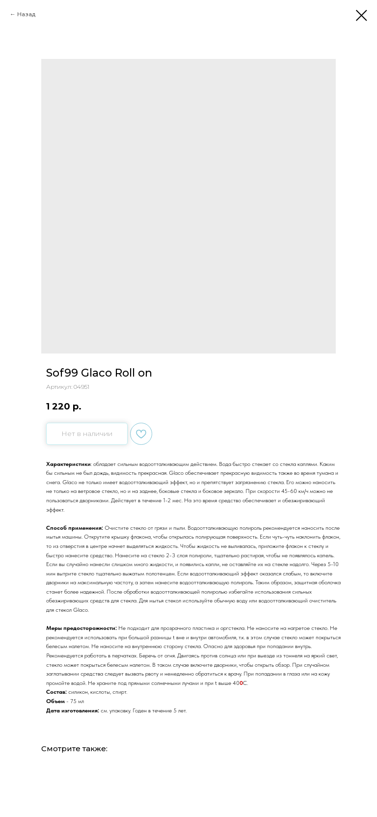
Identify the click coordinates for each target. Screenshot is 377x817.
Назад (26, 14)
